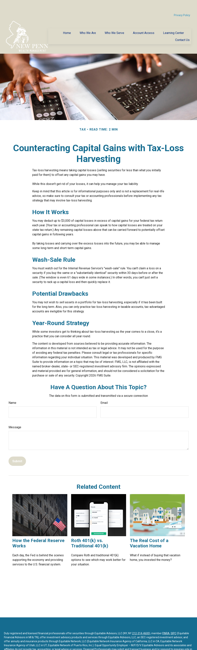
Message (15, 416)
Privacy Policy (182, 3)
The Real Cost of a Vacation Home (149, 532)
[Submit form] (17, 449)
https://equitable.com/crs (104, 645)
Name (12, 391)
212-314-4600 (140, 621)
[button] (66, 21)
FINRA (166, 621)
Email (104, 391)
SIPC (173, 621)
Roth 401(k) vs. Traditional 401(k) (89, 532)
